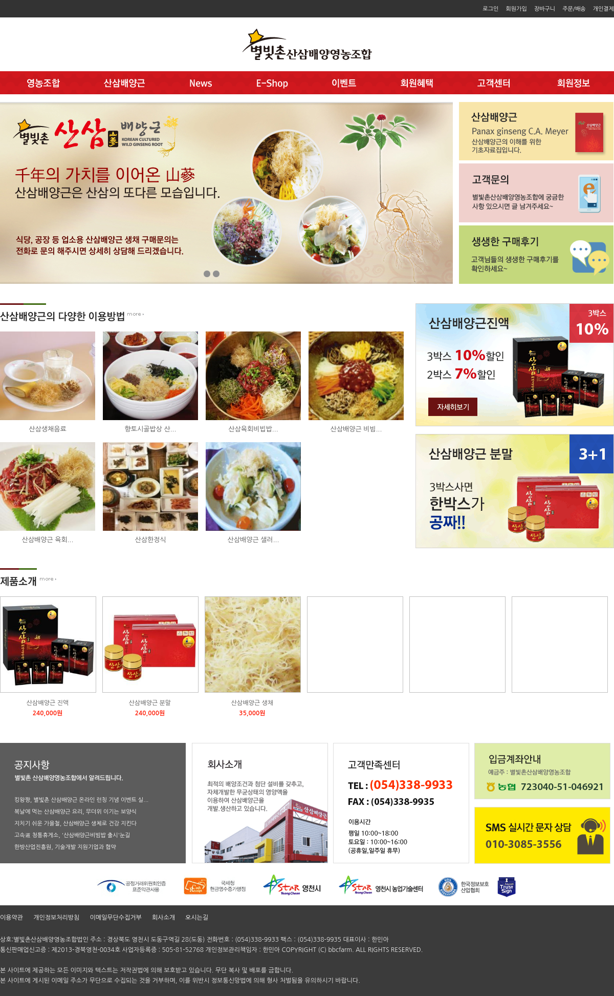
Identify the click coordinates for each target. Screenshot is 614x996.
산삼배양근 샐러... (253, 539)
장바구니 (544, 9)
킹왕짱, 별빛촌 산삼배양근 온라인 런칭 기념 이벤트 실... (81, 800)
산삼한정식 (150, 539)
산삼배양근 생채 (252, 703)
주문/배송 (574, 9)
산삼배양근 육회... (48, 539)
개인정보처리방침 (56, 918)
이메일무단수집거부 (116, 918)
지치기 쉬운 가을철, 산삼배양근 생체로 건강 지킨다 (75, 823)
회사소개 (163, 918)
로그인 (490, 9)
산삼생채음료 (47, 429)
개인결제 (603, 9)
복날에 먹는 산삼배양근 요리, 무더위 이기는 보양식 (75, 812)
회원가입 (516, 9)
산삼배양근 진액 (48, 703)
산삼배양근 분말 (150, 703)
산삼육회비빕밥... (253, 429)
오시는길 (196, 918)
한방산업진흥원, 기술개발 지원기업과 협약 (65, 847)
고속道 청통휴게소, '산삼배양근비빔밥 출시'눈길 (72, 835)
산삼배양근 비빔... (356, 429)
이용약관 (11, 918)
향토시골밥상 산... (151, 429)
